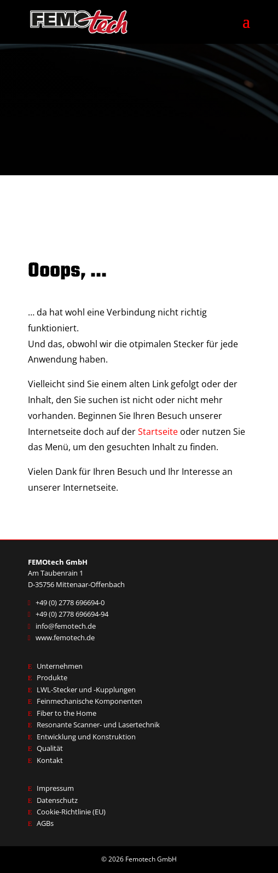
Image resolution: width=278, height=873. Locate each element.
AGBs (45, 823)
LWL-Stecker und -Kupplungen (86, 689)
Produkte (52, 677)
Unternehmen (60, 666)
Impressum (55, 788)
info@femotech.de (66, 626)
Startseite (158, 432)
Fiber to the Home (66, 713)
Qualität (50, 748)
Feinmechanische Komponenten (89, 701)
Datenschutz (57, 800)
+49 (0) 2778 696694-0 (70, 602)
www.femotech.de (65, 637)
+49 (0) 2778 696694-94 (72, 614)
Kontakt (50, 760)
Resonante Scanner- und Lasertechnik (98, 725)
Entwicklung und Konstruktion (86, 737)
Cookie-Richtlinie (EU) (71, 812)
